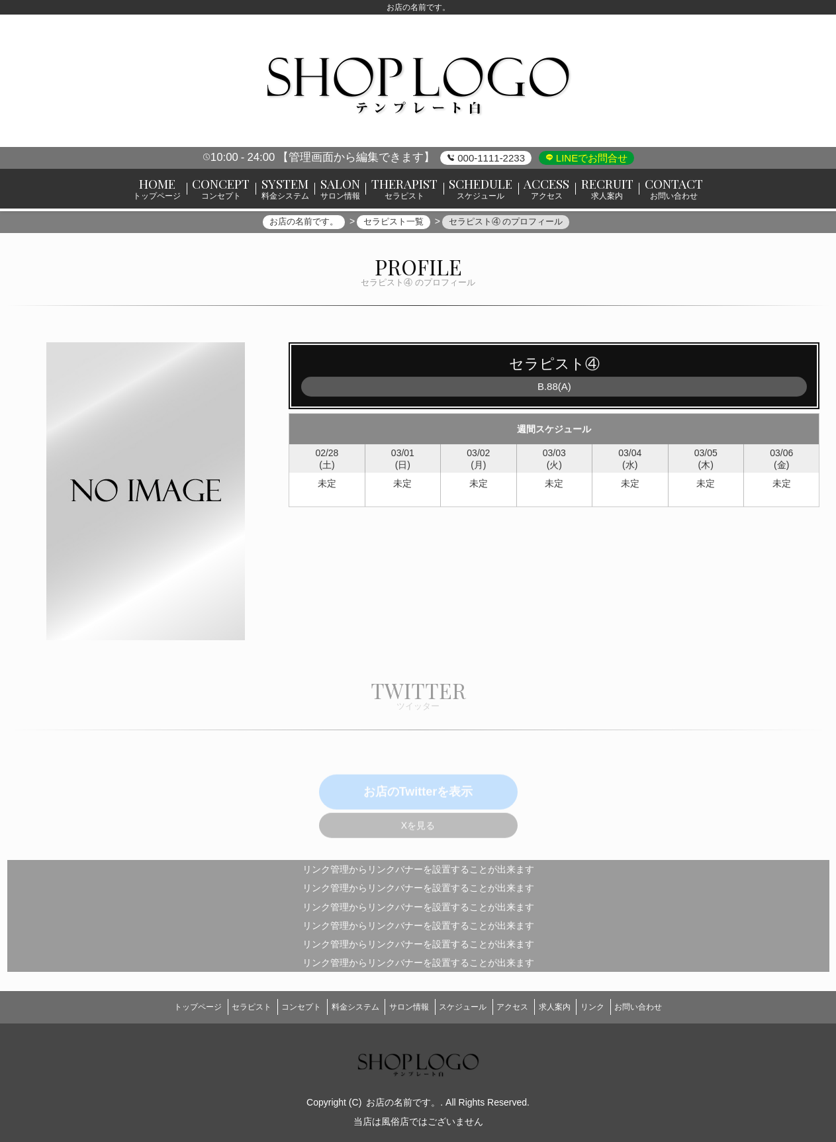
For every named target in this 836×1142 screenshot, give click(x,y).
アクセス (525, 1006)
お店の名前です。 (403, 1097)
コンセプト (281, 1006)
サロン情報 (405, 1006)
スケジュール (466, 1006)
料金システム (343, 1006)
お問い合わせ (674, 1006)
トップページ (161, 1006)
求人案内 (574, 1006)
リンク (620, 1006)
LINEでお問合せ (590, 158)
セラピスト (224, 1006)
